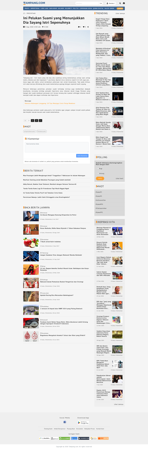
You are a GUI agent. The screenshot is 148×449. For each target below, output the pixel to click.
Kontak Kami (100, 429)
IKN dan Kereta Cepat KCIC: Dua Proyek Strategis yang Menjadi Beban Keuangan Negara (104, 349)
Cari (101, 3)
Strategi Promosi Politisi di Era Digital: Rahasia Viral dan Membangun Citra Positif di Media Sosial (103, 320)
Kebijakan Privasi (89, 429)
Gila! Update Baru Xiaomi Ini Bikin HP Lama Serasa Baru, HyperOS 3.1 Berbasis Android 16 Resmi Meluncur (103, 96)
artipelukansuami (29, 131)
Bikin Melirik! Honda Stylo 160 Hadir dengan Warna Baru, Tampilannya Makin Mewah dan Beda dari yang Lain (103, 126)
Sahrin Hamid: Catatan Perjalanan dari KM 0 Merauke (104, 273)
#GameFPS (99, 212)
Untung (101, 173)
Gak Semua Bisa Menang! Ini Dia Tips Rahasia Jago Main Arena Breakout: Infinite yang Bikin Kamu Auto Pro (103, 81)
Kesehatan (45, 239)
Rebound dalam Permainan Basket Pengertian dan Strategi (61, 282)
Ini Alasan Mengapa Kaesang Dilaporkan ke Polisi (58, 215)
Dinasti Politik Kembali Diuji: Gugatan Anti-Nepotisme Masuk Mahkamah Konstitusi (103, 246)
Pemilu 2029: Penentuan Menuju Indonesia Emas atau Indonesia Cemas (103, 393)
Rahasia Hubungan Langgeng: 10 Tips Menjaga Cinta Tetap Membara (50, 103)
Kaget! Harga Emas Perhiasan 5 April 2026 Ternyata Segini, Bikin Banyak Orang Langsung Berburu (103, 22)
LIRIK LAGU (44, 8)
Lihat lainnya (120, 13)
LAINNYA (120, 8)
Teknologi (45, 253)
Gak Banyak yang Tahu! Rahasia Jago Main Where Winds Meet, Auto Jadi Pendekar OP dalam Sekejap (103, 37)
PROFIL (27, 8)
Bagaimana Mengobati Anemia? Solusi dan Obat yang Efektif (62, 335)
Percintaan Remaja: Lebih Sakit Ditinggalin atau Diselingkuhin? (46, 197)
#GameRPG (99, 204)
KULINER (61, 8)
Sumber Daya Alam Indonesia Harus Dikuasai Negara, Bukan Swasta (103, 333)
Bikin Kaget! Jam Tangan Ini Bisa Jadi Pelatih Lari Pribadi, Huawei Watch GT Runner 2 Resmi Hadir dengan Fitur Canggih (103, 140)
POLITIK (76, 8)
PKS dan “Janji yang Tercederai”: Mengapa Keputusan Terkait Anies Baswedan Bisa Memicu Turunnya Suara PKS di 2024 (104, 305)
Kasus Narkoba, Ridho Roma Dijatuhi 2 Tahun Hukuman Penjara (63, 228)
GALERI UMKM (109, 8)
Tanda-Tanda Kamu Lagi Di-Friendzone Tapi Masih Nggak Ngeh (46, 188)
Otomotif (45, 320)
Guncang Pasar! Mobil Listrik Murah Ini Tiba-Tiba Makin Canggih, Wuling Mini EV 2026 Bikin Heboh (103, 66)
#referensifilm (101, 200)
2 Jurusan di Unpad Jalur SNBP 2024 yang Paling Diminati (61, 309)
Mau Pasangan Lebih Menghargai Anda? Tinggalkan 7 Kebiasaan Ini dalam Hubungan (54, 175)
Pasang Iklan (71, 429)
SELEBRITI (68, 8)
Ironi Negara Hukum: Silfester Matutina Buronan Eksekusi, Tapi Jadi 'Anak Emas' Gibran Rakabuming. (104, 260)
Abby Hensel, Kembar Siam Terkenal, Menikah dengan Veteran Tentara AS (49, 184)
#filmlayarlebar (101, 208)
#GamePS (99, 196)
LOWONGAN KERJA (86, 8)
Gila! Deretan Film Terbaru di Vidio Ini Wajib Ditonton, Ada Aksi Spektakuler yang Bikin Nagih (103, 111)
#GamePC (99, 192)
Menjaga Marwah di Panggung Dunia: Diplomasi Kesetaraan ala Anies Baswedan (104, 231)
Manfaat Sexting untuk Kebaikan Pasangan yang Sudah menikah (47, 180)
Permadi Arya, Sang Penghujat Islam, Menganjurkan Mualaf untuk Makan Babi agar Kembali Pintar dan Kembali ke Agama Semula (104, 290)
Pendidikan (45, 306)
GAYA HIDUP (53, 8)
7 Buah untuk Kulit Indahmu (50, 242)
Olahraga (45, 279)
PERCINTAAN (31, 13)
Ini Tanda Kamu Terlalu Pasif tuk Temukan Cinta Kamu (42, 193)
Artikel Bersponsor (60, 429)
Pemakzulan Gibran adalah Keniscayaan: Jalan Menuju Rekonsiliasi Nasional (104, 379)
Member (110, 3)
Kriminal (44, 213)
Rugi (100, 168)
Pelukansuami (41, 131)
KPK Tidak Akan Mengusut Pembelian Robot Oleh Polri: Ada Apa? (103, 364)
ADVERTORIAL (35, 8)
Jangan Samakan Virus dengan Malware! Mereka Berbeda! (61, 255)
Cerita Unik (45, 293)
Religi (43, 266)
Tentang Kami (48, 429)
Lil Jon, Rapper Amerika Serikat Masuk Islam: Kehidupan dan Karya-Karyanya (64, 269)
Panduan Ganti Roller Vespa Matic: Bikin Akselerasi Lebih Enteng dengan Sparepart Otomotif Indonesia (64, 323)
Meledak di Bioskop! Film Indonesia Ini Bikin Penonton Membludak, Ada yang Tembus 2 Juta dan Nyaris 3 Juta (103, 52)
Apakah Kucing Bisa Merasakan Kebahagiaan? (56, 295)
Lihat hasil (119, 178)
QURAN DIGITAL (98, 8)
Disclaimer (79, 429)
